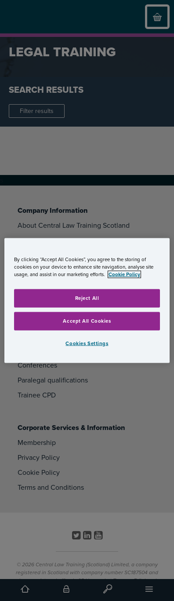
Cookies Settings (86, 343)
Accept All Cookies (87, 321)
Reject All (87, 298)
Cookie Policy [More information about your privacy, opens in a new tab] (124, 274)
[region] (87, 300)
